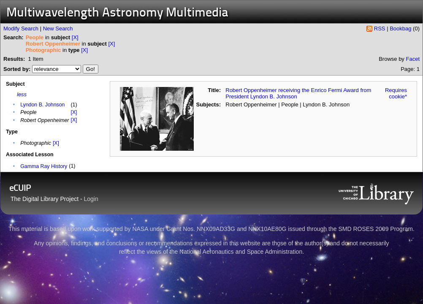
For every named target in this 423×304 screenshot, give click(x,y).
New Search (58, 28)
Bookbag (400, 28)
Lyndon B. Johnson (42, 105)
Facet (413, 59)
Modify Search (20, 28)
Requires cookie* (396, 93)
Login (91, 198)
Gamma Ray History (43, 166)
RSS (379, 28)
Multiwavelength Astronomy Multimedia (117, 13)
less (22, 94)
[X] (75, 37)
